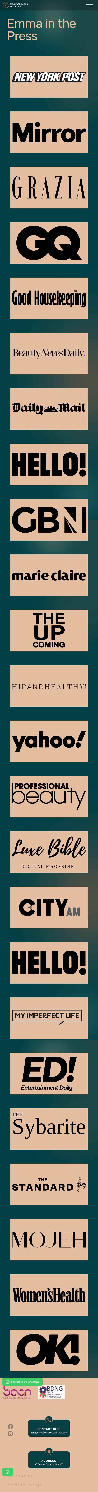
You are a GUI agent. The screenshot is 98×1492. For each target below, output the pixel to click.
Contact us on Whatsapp (22, 1382)
